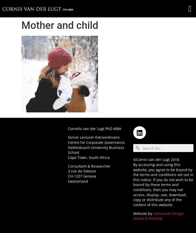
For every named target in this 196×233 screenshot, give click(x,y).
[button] (189, 9)
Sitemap (155, 218)
